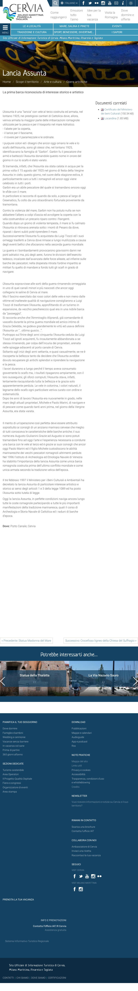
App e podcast (79, 741)
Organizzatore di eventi (15, 787)
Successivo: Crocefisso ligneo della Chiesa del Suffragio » (100, 640)
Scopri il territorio (27, 82)
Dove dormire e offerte (127, 15)
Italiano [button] (71, 3)
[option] (34, 678)
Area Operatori (11, 774)
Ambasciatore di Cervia (84, 846)
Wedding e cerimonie (14, 737)
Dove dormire (10, 728)
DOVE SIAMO (38, 977)
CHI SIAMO (22, 977)
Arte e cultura (52, 82)
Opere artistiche (76, 82)
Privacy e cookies (81, 770)
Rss (74, 745)
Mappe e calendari (82, 732)
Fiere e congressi (12, 783)
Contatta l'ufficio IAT (83, 831)
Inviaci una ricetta (81, 850)
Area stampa (10, 791)
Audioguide (78, 737)
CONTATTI (8, 977)
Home (7, 82)
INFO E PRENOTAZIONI (53, 920)
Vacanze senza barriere (15, 741)
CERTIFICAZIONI (57, 977)
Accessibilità (78, 774)
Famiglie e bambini (13, 732)
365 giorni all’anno (13, 754)
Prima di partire (11, 750)
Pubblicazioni (79, 728)
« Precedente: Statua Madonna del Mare (26, 640)
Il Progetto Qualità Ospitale (17, 778)
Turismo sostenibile (13, 770)
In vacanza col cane (13, 745)
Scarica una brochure (83, 826)
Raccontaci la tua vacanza (86, 855)
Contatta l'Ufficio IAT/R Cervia (49, 926)
